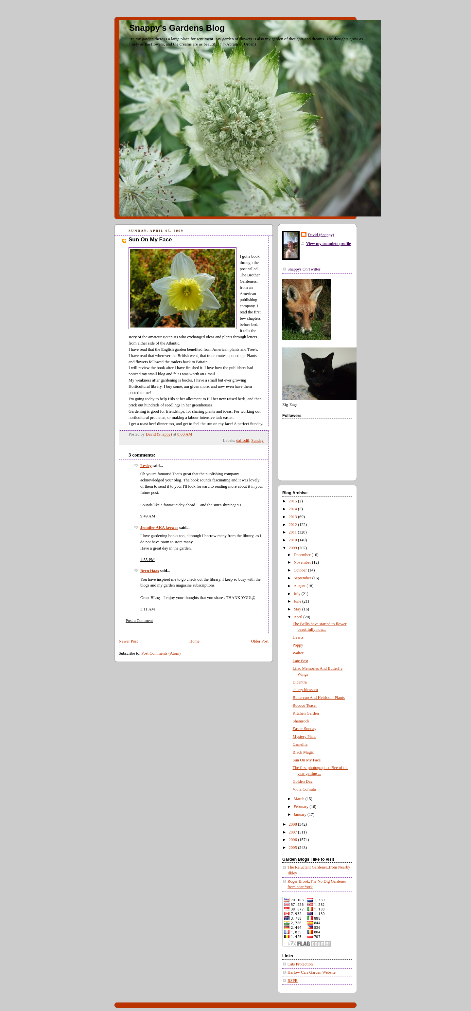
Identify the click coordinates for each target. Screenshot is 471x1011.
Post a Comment (139, 620)
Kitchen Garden (306, 713)
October (301, 570)
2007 (293, 832)
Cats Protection (300, 964)
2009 (293, 548)
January (300, 814)
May (298, 609)
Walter (298, 653)
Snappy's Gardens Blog (177, 28)
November (303, 562)
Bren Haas (149, 571)
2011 (293, 532)
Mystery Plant (304, 736)
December (303, 554)
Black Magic (303, 752)
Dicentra (300, 682)
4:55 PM (147, 559)
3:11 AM (147, 609)
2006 (293, 839)
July (298, 593)
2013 (293, 517)
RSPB (293, 980)
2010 (293, 540)
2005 (293, 847)
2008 (293, 824)
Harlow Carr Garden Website (312, 972)
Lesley (145, 465)
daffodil (242, 440)
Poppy (298, 645)
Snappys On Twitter (304, 269)
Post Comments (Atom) (161, 653)
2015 (293, 501)
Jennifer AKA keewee (159, 527)
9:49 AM (147, 516)
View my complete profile (328, 243)
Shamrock (301, 721)
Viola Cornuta (304, 789)
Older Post (260, 641)
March (299, 798)
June (298, 601)
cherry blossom (305, 689)
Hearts (298, 637)
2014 (293, 509)
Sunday (257, 440)
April (299, 617)
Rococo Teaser (305, 705)
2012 (293, 524)
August (300, 586)
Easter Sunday (305, 728)
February (302, 806)
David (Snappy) (321, 235)
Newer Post (128, 641)
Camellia (300, 744)
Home (194, 641)
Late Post (300, 661)
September (303, 578)
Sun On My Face (307, 760)
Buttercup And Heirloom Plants (319, 697)
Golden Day (303, 781)
